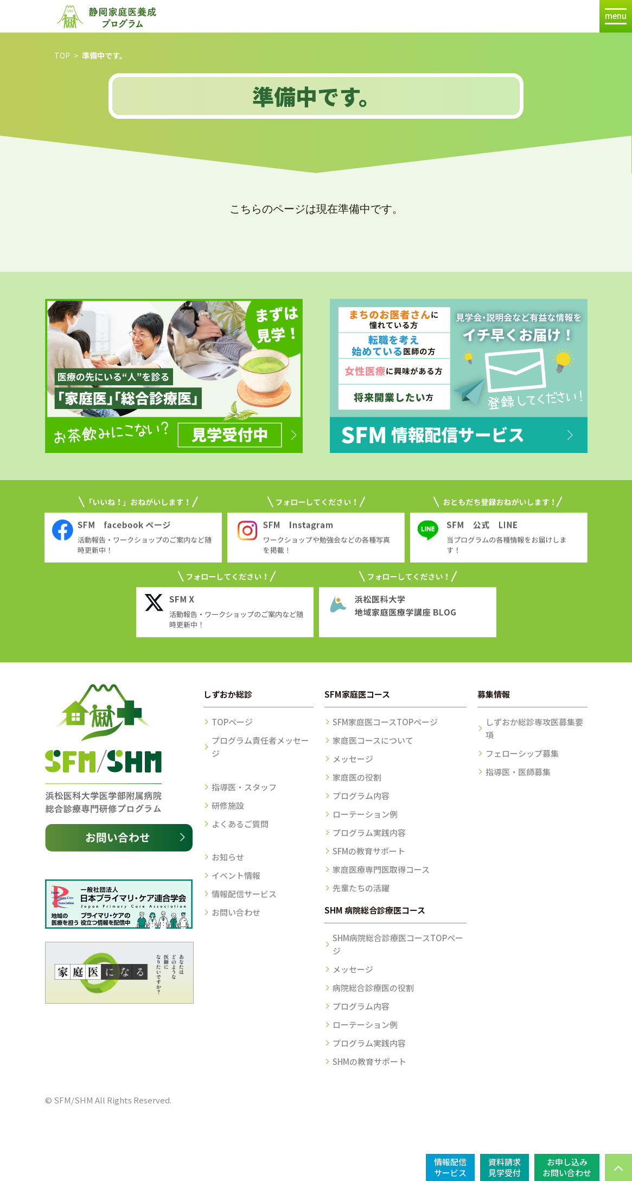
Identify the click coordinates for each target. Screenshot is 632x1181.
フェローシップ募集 (522, 753)
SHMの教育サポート (369, 1061)
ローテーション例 (365, 814)
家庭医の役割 (357, 777)
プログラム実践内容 (369, 832)
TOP (62, 55)
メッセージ (353, 758)
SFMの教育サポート (369, 851)
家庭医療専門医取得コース (381, 869)
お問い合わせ (236, 912)
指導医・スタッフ (244, 787)
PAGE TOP (618, 1167)
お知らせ (228, 857)
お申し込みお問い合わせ (566, 1167)
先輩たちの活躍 (361, 887)
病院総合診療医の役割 (373, 987)
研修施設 (228, 805)
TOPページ (232, 721)
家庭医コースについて (373, 740)
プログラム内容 (361, 795)
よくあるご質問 (240, 823)
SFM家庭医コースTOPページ (385, 721)
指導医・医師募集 (518, 771)
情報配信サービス (244, 893)
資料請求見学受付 (504, 1167)
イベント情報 (236, 875)
